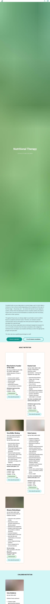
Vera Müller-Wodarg (13, 441)
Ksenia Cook (32, 366)
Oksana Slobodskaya (13, 525)
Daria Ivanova (32, 441)
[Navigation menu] (48, 1)
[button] (44, 1)
